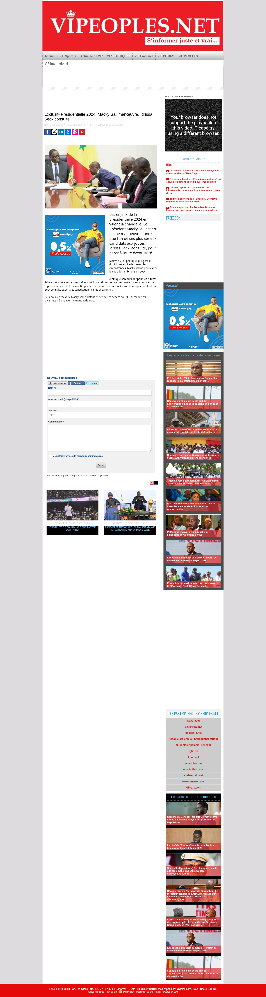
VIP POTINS (166, 56)
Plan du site (111, 991)
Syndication (128, 991)
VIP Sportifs (67, 56)
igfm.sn (193, 751)
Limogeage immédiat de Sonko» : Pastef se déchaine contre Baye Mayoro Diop (191, 559)
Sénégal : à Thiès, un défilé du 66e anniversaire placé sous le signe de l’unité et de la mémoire (192, 404)
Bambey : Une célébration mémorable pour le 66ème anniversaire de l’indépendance (193, 456)
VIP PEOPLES (188, 56)
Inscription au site (144, 991)
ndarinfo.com (193, 763)
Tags (157, 991)
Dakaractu (193, 720)
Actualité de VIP (91, 56)
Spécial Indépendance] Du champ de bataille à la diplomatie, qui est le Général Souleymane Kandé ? (192, 871)
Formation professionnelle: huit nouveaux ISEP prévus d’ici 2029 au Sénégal (191, 584)
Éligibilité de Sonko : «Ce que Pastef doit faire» (73, 528)
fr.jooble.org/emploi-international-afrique (194, 738)
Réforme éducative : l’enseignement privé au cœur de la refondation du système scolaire (193, 183)
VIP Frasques (144, 56)
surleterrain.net (193, 775)
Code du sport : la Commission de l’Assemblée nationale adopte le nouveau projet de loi (193, 193)
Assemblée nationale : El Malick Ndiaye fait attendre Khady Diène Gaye (130, 528)
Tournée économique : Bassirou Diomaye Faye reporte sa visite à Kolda (191, 203)
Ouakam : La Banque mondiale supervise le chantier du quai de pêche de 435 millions (192, 431)
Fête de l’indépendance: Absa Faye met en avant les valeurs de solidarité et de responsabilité (191, 506)
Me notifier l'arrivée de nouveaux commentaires (78, 456)
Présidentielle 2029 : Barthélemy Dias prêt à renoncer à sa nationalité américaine (192, 379)
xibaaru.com (193, 787)
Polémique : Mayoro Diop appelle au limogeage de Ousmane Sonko (187, 533)
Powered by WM (170, 991)
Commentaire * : (56, 421)
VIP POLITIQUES (118, 56)
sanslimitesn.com (193, 769)
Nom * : (52, 388)
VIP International (56, 63)
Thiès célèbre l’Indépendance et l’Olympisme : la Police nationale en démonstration (192, 482)
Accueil (50, 56)
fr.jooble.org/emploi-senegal (193, 745)
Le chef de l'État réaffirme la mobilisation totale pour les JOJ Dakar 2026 (190, 846)
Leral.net (193, 757)
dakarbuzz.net (193, 726)
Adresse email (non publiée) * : (64, 399)
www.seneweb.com (193, 781)
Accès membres (96, 991)
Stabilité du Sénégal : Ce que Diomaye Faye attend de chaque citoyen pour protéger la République (192, 819)
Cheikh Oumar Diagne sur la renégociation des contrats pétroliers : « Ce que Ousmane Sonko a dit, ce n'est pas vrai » (192, 922)
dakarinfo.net (193, 732)
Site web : (53, 410)
